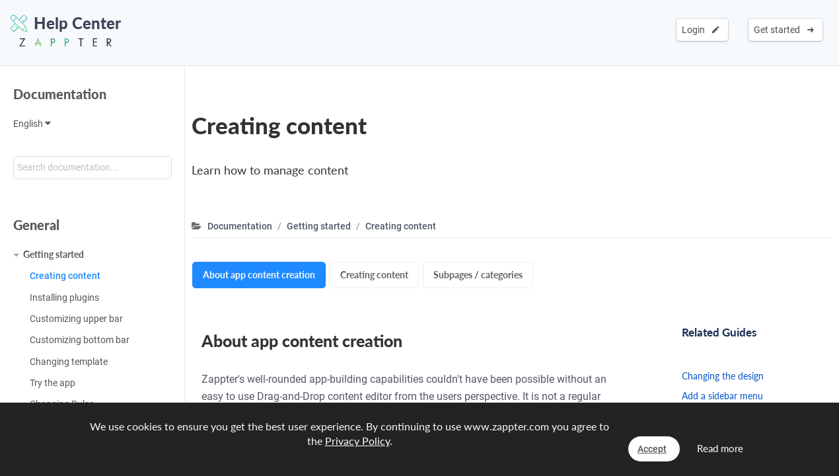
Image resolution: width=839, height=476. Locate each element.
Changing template (69, 361)
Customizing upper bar (76, 318)
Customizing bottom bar (79, 340)
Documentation (59, 94)
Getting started (53, 254)
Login (700, 29)
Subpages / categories (478, 274)
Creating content (65, 275)
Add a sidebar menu (722, 395)
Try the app (52, 382)
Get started (784, 29)
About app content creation (259, 274)
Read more (720, 448)
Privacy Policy (357, 440)
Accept (652, 449)
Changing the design (723, 375)
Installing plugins (64, 297)
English (32, 123)
